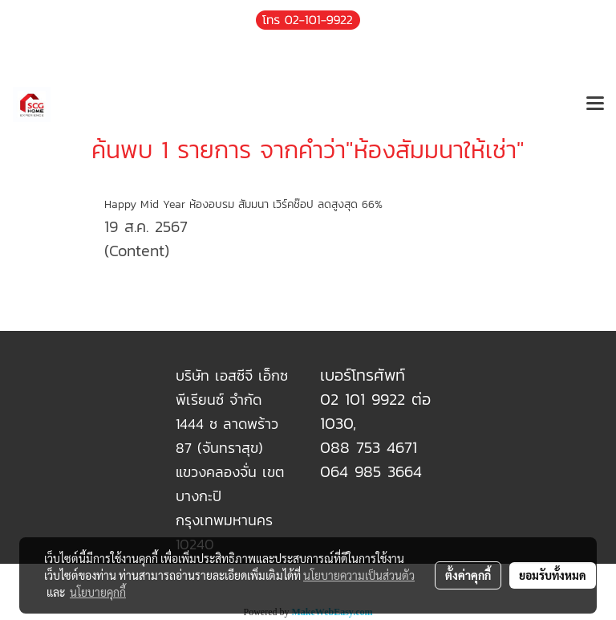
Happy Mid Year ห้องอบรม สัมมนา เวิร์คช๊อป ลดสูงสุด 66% (243, 204)
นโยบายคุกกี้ (98, 592)
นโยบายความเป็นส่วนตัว (359, 575)
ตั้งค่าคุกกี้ (468, 575)
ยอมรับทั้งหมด (552, 575)
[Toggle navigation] (595, 104)
